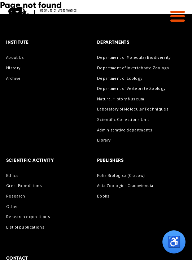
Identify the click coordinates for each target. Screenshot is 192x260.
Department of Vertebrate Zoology (131, 88)
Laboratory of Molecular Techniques (133, 109)
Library (103, 140)
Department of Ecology (119, 78)
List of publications (25, 227)
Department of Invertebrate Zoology (133, 67)
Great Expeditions (24, 185)
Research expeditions (28, 216)
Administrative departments (124, 130)
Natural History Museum (120, 98)
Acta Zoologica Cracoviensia (125, 185)
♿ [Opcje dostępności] (174, 242)
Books (103, 196)
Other (12, 206)
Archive (13, 78)
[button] (177, 16)
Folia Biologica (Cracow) (121, 175)
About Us (15, 57)
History (13, 67)
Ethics (12, 175)
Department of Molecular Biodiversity (134, 57)
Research (15, 196)
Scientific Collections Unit (123, 119)
